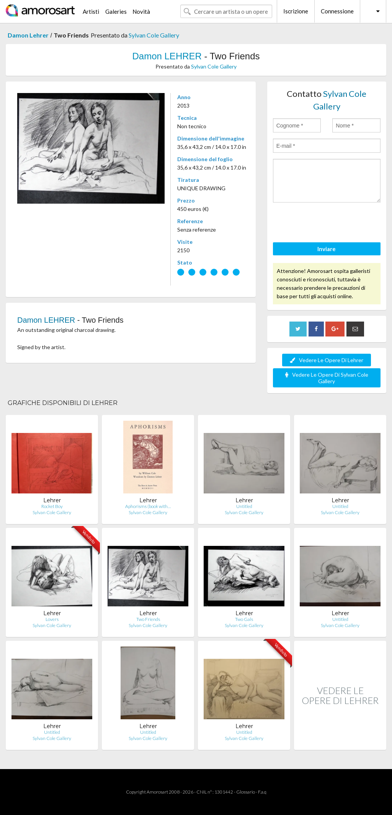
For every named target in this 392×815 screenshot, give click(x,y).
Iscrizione (295, 11)
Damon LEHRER (166, 56)
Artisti (91, 11)
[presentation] (331, 223)
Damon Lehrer (28, 35)
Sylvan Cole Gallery (154, 35)
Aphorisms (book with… (148, 506)
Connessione (337, 11)
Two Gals (244, 619)
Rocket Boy (52, 506)
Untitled (244, 506)
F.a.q (262, 792)
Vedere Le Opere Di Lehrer (326, 360)
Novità (141, 11)
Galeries (116, 11)
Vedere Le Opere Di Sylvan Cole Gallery (326, 377)
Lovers (52, 619)
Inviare (326, 248)
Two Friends (148, 619)
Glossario (245, 792)
